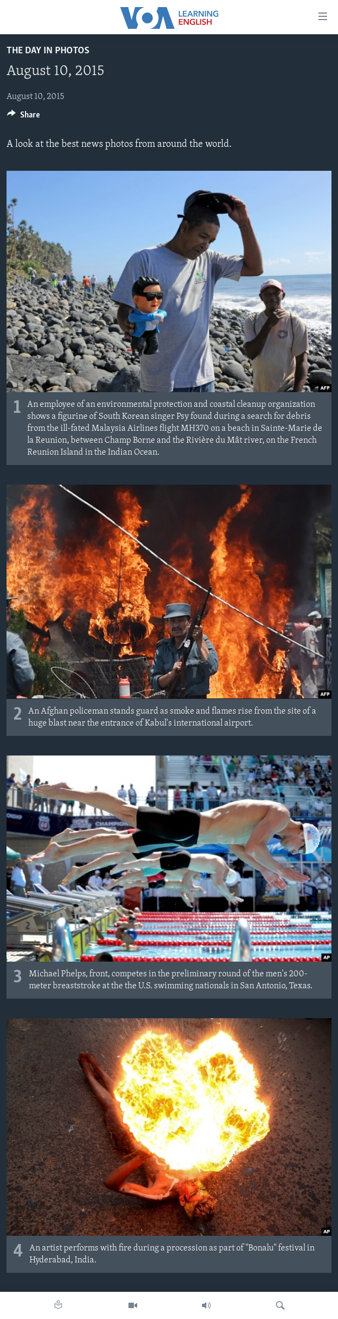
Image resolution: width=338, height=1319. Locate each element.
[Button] (23, 117)
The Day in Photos (48, 51)
